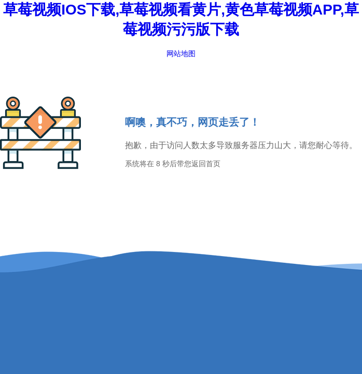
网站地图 (181, 53)
